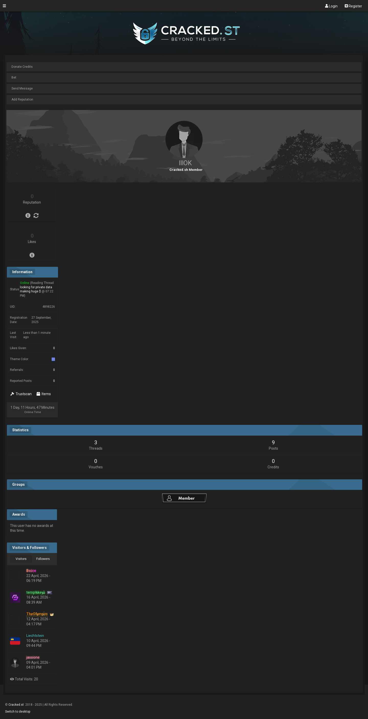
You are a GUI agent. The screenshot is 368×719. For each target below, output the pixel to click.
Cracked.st (16, 704)
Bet (14, 77)
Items (44, 394)
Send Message (22, 88)
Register (353, 6)
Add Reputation (22, 99)
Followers (43, 559)
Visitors (21, 559)
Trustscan (21, 394)
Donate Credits (22, 67)
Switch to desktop (17, 711)
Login (331, 6)
